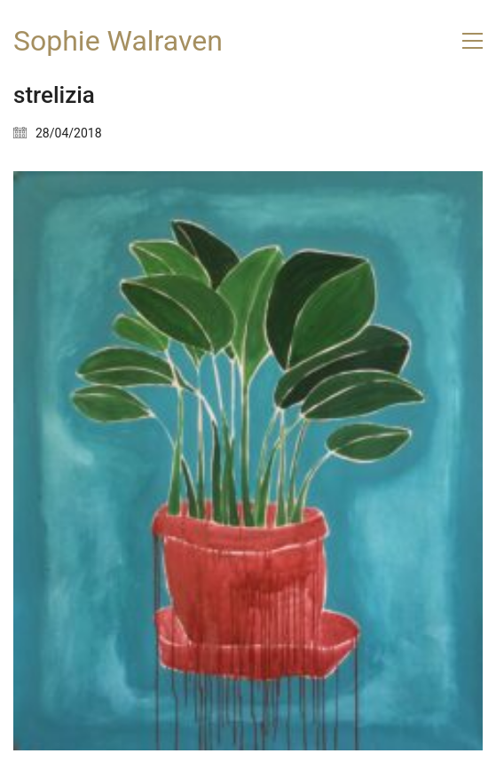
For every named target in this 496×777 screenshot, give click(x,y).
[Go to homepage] (118, 41)
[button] (472, 40)
